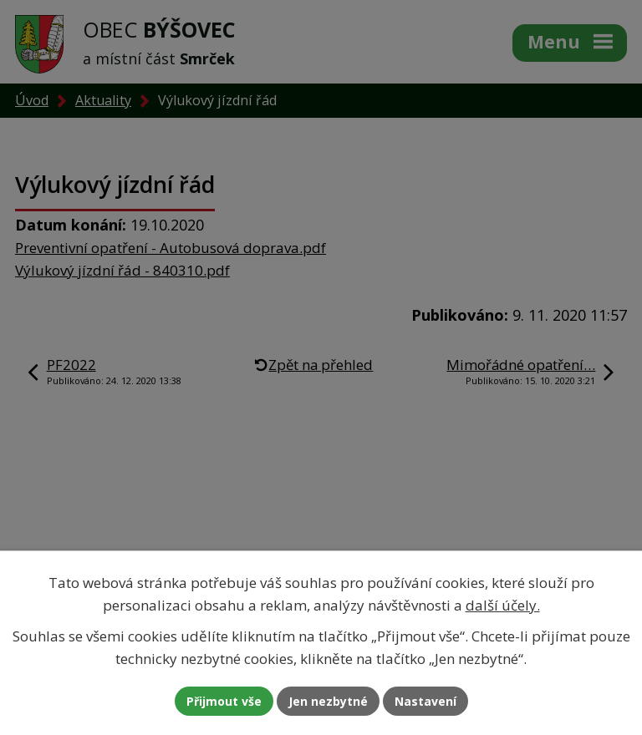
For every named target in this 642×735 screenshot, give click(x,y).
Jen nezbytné (328, 701)
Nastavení (425, 701)
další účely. (503, 605)
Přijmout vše (224, 701)
